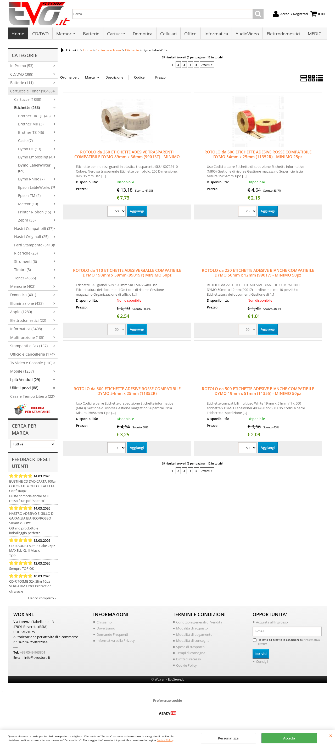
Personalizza (228, 738)
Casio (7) (25, 142)
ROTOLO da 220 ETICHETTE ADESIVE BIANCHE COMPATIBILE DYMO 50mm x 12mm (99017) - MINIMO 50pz (258, 274)
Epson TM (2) (29, 197)
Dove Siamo (106, 629)
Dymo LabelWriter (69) (34, 169)
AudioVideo (246, 34)
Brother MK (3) (30, 125)
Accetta (289, 738)
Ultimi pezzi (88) (24, 389)
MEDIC (313, 34)
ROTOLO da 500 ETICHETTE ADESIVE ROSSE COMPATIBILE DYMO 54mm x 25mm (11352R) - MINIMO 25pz (257, 156)
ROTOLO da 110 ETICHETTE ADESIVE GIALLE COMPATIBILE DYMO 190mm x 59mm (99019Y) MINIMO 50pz (127, 274)
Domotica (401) (23, 296)
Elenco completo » (42, 599)
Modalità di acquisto (192, 629)
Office (189, 34)
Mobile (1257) (22, 372)
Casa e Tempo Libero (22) (32, 397)
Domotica (142, 34)
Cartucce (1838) (27, 100)
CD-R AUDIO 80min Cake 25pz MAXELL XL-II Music (32, 549)
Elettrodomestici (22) (28, 321)
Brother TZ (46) (31, 133)
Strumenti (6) (25, 262)
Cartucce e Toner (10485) (32, 92)
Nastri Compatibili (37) (33, 229)
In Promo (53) (21, 67)
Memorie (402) (22, 287)
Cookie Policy (165, 740)
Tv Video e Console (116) (31, 364)
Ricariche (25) (26, 254)
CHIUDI (330, 735)
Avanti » (207, 66)
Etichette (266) (27, 109)
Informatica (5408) (26, 330)
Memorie (65, 34)
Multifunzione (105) (27, 338)
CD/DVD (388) (21, 75)
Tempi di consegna (190, 654)
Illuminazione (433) (26, 304)
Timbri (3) (22, 271)
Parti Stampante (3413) (34, 246)
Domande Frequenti (112, 635)
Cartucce (116, 34)
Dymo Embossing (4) (35, 158)
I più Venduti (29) (25, 380)
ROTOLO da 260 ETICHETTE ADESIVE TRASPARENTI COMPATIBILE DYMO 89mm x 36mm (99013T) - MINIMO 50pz (127, 158)
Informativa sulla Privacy (116, 642)
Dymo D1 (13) (29, 150)
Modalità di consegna (192, 642)
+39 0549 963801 (32, 653)
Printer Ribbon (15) (34, 213)
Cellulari (167, 34)
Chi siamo (104, 623)
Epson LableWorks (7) (36, 188)
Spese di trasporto (190, 648)
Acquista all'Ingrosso (272, 623)
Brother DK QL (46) (34, 117)
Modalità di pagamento (194, 635)
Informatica (215, 34)
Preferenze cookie (167, 701)
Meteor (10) (28, 205)
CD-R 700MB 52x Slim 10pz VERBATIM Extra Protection (30, 585)
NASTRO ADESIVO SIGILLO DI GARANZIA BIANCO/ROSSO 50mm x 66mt (31, 519)
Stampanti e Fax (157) (29, 347)
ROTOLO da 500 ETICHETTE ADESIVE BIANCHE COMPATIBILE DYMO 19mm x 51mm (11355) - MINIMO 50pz (258, 392)
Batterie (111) (22, 84)
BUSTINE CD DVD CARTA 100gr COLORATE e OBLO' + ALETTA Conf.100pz (32, 487)
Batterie (90, 34)
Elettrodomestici (282, 34)
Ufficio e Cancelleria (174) (32, 355)
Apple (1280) (21, 313)
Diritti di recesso (188, 660)
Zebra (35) (27, 221)
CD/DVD (40, 34)
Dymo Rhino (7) (31, 180)
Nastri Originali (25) (31, 238)
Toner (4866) (25, 279)
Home (18, 34)
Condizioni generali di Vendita (199, 623)
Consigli (262, 662)
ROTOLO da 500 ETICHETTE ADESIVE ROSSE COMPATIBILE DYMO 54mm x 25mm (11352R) (127, 392)
